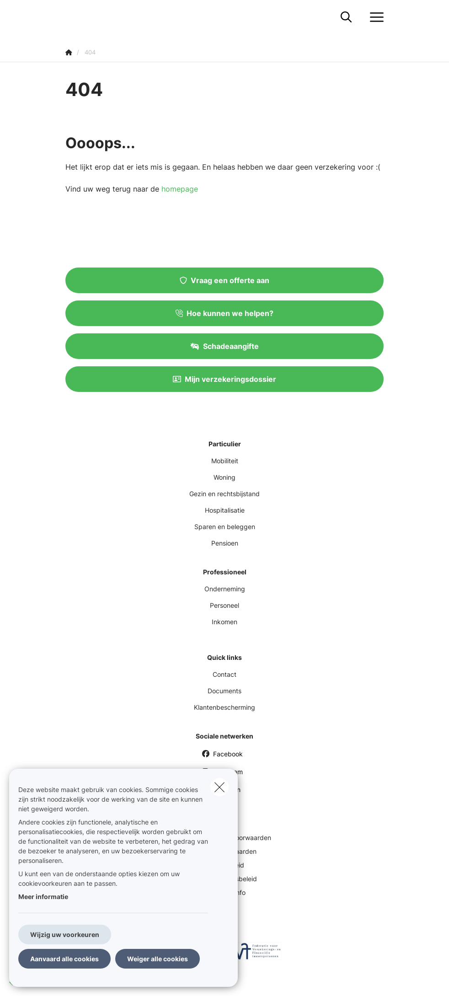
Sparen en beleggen (224, 526)
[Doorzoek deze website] (346, 17)
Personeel (224, 605)
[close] (219, 787)
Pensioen (224, 543)
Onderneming (224, 589)
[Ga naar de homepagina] (70, 17)
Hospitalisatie (225, 510)
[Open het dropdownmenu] (374, 17)
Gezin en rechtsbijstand (224, 494)
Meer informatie (43, 896)
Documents (224, 691)
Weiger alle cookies (157, 959)
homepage (179, 188)
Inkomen (224, 622)
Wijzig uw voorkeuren (64, 934)
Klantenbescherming (224, 707)
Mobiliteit (224, 461)
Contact (224, 674)
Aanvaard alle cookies (64, 959)
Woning (224, 477)
